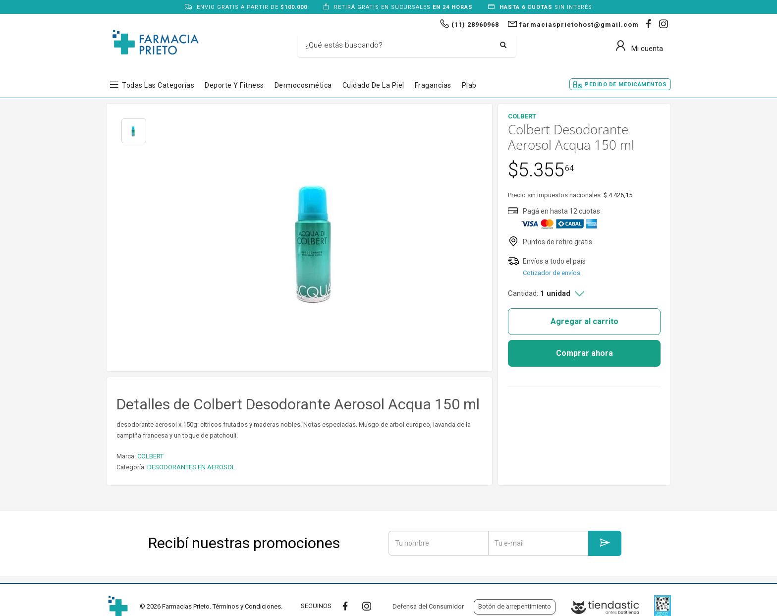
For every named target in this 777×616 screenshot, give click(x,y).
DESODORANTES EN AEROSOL (191, 467)
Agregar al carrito (584, 321)
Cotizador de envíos (551, 273)
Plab (469, 85)
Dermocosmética (303, 85)
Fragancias (433, 85)
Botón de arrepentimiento (514, 606)
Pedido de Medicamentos (625, 84)
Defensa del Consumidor (428, 606)
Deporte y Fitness (234, 85)
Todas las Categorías (158, 85)
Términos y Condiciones (247, 606)
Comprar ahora (584, 353)
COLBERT (150, 456)
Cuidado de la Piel (373, 85)
